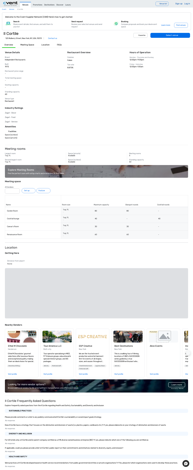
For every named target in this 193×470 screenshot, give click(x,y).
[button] (14, 366)
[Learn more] (165, 25)
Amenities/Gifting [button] (14, 366)
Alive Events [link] (156, 346)
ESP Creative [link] (85, 346)
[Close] (185, 17)
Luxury (68, 5)
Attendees (9, 187)
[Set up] (28, 190)
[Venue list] (162, 4)
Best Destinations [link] (123, 346)
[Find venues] (181, 25)
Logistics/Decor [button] (100, 366)
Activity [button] (46, 366)
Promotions (37, 5)
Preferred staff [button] (56, 366)
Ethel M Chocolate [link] (17, 346)
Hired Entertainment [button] (85, 366)
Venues (25, 5)
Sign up (178, 3)
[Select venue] (170, 35)
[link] (21, 337)
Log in (187, 3)
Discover (59, 5)
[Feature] (43, 190)
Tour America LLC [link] (52, 346)
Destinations (49, 5)
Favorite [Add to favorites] (140, 35)
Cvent (4, 9)
